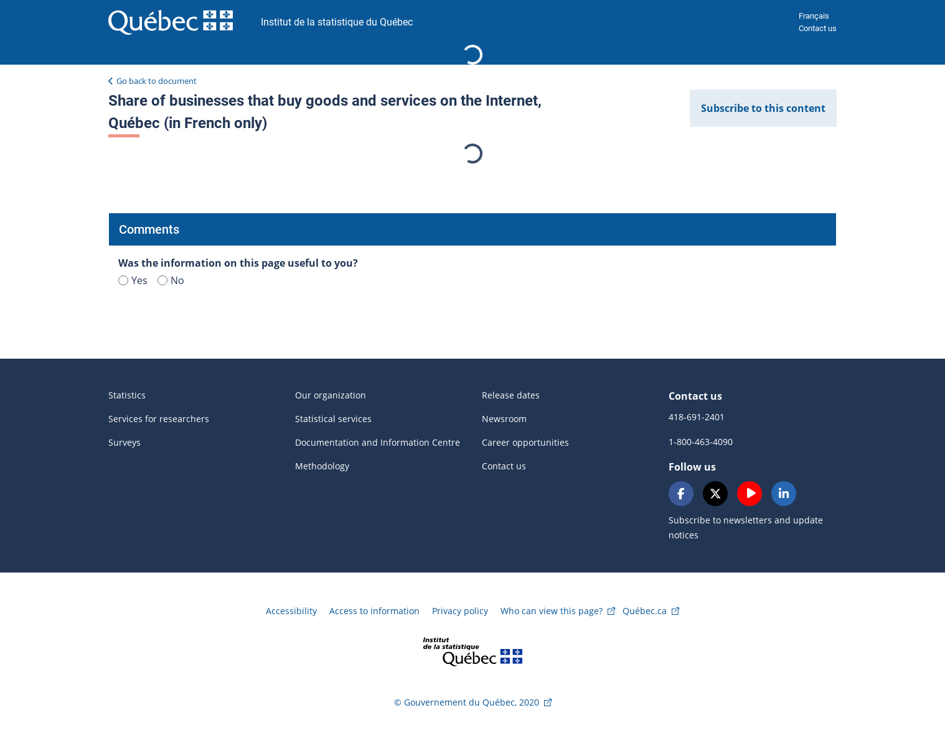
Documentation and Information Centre (377, 442)
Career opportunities (525, 442)
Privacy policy (460, 611)
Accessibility (291, 611)
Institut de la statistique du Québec (337, 22)
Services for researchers (158, 419)
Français (814, 16)
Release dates (511, 395)
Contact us (818, 28)
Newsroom (504, 419)
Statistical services (333, 419)
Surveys (124, 442)
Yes (133, 280)
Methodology (322, 466)
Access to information (374, 611)
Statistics (127, 395)
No (171, 280)
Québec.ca (645, 611)
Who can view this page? (552, 611)
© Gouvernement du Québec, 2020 (466, 702)
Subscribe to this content (763, 108)
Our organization (330, 395)
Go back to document (156, 80)
